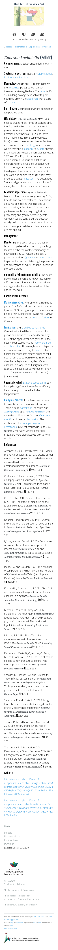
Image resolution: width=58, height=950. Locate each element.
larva (42, 91)
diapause (29, 178)
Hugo (11, 923)
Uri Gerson (10, 880)
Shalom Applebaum (14, 884)
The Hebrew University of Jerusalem (20, 904)
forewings (13, 87)
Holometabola (20, 46)
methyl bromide (42, 342)
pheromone (45, 257)
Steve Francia (19, 923)
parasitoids (26, 408)
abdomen (32, 98)
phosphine (15, 346)
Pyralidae (46, 46)
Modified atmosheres (33, 327)
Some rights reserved (10, 929)
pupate (40, 149)
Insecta (8, 46)
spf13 (35, 923)
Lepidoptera (35, 46)
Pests (7, 826)
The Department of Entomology (19, 890)
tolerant (40, 350)
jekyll (11, 926)
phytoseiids (32, 419)
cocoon (28, 149)
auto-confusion (40, 317)
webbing (30, 145)
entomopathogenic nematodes (22, 425)
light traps (30, 257)
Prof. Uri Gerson (39, 917)
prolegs (11, 102)
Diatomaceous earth (34, 382)
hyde (39, 923)
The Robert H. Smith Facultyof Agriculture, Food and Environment (21, 897)
